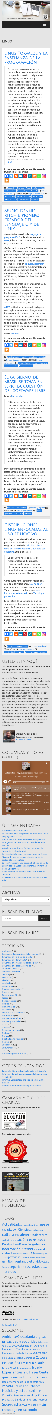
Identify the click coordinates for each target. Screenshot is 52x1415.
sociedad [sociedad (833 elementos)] (33, 1266)
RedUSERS (15, 334)
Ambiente (7, 951)
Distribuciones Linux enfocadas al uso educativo (26, 529)
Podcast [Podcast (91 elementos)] (43, 1395)
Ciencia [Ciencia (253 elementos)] (23, 1229)
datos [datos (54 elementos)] (18, 1235)
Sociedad (6, 1045)
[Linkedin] (20, 176)
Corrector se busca (11, 968)
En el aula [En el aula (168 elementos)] (37, 1363)
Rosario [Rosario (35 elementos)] (5, 1267)
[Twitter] (11, 176)
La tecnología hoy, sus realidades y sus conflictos (24, 854)
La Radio (6, 1009)
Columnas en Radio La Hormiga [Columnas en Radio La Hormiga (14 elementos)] (18, 1353)
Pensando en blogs (11, 1030)
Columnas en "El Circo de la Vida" (17, 957)
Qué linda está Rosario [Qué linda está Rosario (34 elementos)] (24, 1399)
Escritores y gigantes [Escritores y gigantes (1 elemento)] (24, 1368)
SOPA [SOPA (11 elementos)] (43, 1267)
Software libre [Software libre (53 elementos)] (27, 1404)
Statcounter (22, 1319)
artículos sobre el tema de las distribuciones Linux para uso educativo (24, 548)
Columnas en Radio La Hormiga (16, 966)
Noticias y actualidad (11, 1021)
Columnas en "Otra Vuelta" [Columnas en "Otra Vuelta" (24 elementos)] (33, 1345)
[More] (7, 180)
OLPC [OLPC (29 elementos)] (39, 1391)
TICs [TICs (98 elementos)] (5, 1271)
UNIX (6, 240)
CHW (10, 162)
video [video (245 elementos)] (12, 1271)
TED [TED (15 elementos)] (39, 1405)
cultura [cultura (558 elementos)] (8, 1234)
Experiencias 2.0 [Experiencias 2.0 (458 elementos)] (15, 1372)
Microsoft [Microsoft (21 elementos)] (18, 1253)
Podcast (6, 1033)
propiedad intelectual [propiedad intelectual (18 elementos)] (29, 1257)
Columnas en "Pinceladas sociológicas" (20, 963)
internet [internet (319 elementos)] (27, 1249)
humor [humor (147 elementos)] (40, 1244)
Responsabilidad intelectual (15, 830)
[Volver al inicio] (9, 1325)
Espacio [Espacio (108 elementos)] (36, 1367)
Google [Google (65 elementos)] (32, 1244)
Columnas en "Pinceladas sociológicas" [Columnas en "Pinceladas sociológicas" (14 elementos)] (22, 1349)
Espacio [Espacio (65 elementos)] (41, 1240)
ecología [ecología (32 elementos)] (6, 1240)
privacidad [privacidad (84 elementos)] (14, 1257)
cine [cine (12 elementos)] (30, 1230)
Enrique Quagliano (13, 360)
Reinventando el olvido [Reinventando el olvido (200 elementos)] (25, 1261)
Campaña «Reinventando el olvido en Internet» (24, 1071)
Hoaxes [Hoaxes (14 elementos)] (19, 1377)
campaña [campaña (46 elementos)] (44, 1224)
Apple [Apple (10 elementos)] (21, 1225)
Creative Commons (11, 971)
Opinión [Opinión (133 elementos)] (8, 1395)
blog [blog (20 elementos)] (38, 1225)
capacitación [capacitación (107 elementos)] (10, 1229)
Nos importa (8, 1015)
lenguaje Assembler (34, 264)
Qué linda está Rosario (12, 1039)
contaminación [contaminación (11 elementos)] (38, 1230)
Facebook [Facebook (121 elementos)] (8, 1244)
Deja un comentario (36, 194)
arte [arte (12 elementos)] (25, 1225)
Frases (5, 998)
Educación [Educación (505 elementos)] (10, 1363)
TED (4, 1050)
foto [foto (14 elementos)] (17, 1245)
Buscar (44, 918)
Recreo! (5, 1042)
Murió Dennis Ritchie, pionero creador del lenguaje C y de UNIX (22, 220)
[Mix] (34, 176)
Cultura (5, 974)
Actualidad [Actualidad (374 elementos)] (10, 1224)
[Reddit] (16, 176)
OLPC (4, 1024)
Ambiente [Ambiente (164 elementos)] (9, 1336)
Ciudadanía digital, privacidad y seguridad (21, 954)
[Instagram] (44, 176)
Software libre (9, 1048)
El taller (5, 980)
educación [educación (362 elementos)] (19, 1240)
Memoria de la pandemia (13, 1012)
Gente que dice (9, 1001)
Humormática (8, 1007)
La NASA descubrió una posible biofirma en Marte (25, 863)
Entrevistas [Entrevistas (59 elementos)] (9, 1367)
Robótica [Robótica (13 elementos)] (45, 1262)
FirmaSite (11, 1414)
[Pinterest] (25, 176)
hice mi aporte (36, 584)
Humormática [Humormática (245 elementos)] (33, 1377)
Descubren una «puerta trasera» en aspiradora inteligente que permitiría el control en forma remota (23, 842)
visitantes (33, 1319)
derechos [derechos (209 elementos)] (28, 1234)
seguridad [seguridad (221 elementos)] (17, 1266)
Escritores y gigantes (11, 989)
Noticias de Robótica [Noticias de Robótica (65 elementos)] (26, 1386)
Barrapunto (17, 396)
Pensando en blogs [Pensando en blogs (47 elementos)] (25, 1395)
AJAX (7, 307)
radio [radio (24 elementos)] (40, 1257)
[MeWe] (30, 176)
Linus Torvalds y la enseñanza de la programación (25, 58)
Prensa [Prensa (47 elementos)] (6, 1399)
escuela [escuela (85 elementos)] (31, 1239)
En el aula (6, 983)
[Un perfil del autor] (23, 740)
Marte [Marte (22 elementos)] (36, 1249)
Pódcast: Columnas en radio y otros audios (21, 1085)
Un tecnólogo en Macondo (14, 1053)
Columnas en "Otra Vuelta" (14, 960)
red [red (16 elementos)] (44, 1257)
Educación (6, 977)
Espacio (5, 992)
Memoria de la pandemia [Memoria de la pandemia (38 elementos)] (23, 1381)
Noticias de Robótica (11, 1018)
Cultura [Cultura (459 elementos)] (41, 1357)
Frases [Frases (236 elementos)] (34, 1372)
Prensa (5, 1036)
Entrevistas (7, 986)
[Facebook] (7, 176)
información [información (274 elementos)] (11, 1249)
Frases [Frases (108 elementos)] (23, 1244)
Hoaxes (5, 1004)
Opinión (6, 1027)
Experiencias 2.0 (9, 995)
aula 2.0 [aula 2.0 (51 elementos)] (31, 1224)
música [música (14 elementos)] (25, 1253)
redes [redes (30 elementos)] (5, 1262)
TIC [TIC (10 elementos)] (46, 1267)
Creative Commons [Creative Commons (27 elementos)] (24, 1357)
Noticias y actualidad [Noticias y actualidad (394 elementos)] (18, 1391)
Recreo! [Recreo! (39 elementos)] (42, 1399)
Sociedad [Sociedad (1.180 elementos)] (10, 1404)
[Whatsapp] (39, 176)
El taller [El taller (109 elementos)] (24, 1363)
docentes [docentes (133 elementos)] (41, 1234)
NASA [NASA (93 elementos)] (32, 1253)
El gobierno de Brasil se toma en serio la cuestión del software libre (24, 384)
